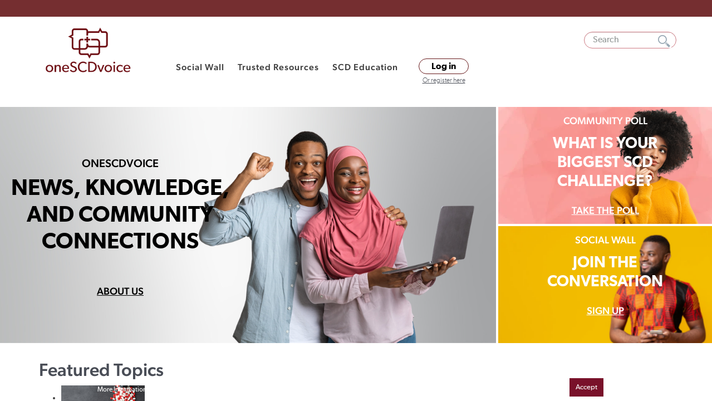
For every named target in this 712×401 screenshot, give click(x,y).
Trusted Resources (278, 67)
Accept (586, 387)
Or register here (444, 80)
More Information (121, 390)
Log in (443, 66)
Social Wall (200, 67)
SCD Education (365, 67)
